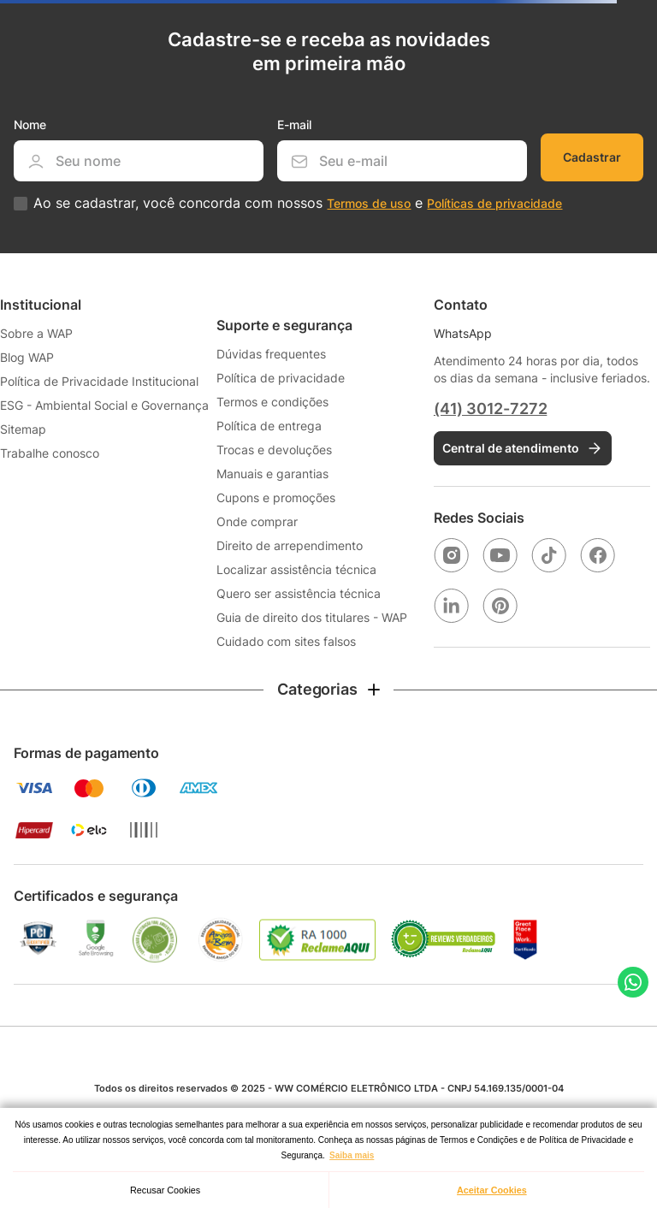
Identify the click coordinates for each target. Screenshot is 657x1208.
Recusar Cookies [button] (165, 1190)
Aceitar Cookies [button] (492, 1190)
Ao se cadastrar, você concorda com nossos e (297, 203)
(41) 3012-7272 (490, 408)
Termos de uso (369, 203)
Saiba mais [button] (351, 1155)
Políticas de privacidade (494, 203)
